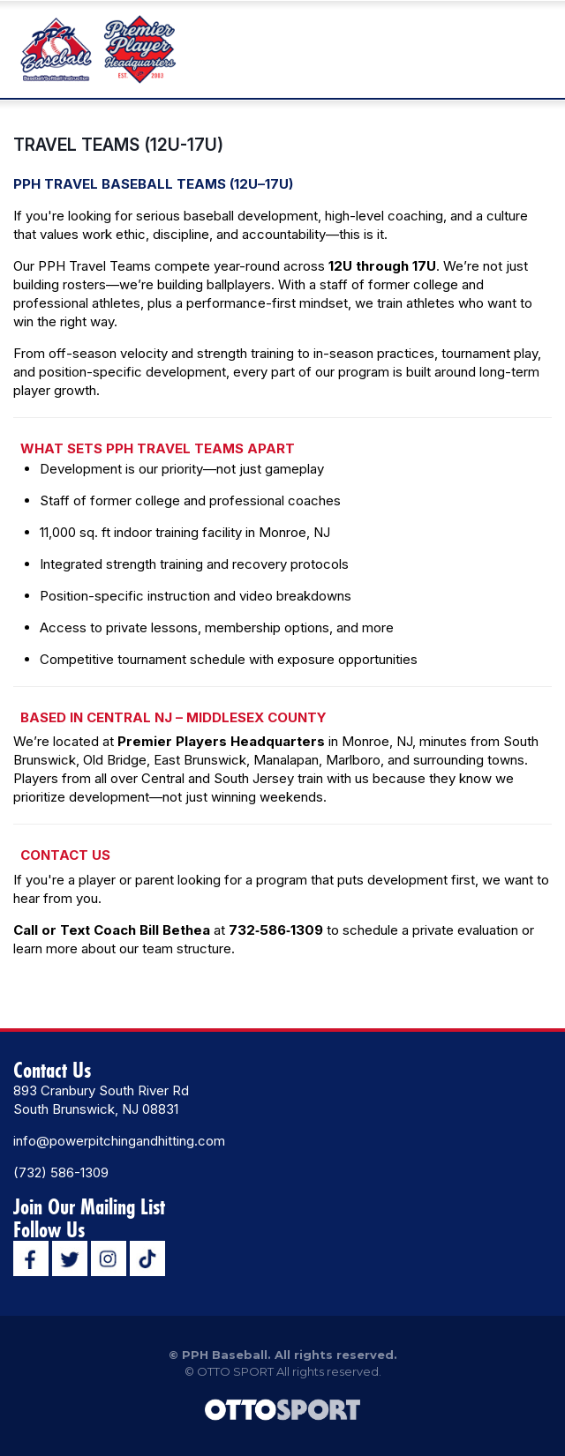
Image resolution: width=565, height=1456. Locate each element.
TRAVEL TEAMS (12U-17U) (118, 144)
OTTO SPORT (235, 1371)
